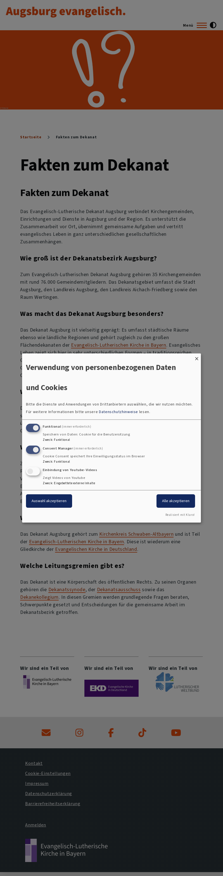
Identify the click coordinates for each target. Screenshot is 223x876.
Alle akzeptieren (175, 501)
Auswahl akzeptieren (49, 501)
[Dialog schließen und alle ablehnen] (197, 356)
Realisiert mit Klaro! (180, 515)
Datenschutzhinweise (118, 411)
